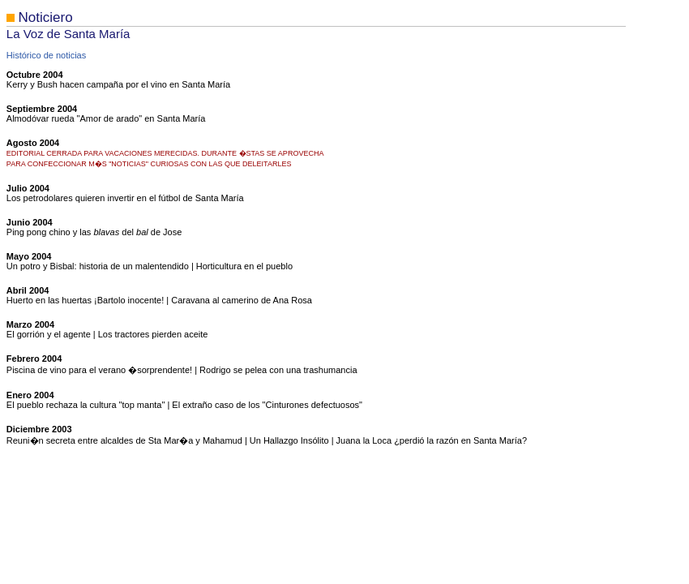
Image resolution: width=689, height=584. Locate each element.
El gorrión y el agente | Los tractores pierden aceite (107, 334)
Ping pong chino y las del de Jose (94, 232)
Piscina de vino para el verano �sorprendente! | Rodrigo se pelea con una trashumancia (181, 370)
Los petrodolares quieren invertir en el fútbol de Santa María (125, 198)
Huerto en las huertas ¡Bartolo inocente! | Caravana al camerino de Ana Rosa (159, 300)
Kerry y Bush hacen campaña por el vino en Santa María (118, 84)
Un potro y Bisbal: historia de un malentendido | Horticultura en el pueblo (149, 266)
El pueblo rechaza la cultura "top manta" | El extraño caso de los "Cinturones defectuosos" (184, 405)
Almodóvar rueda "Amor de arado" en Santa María (106, 118)
